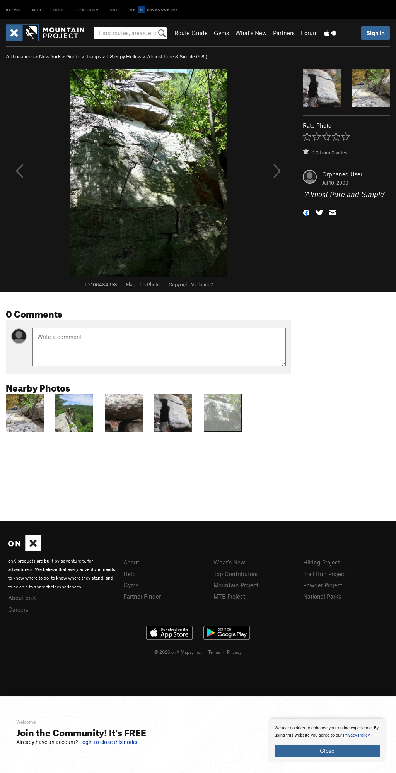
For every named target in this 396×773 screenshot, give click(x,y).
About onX (22, 597)
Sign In (375, 32)
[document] (327, 740)
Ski (114, 9)
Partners (284, 32)
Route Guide (191, 32)
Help (129, 573)
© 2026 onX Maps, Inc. (177, 652)
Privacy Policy (356, 735)
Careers (18, 609)
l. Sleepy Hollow (124, 56)
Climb (13, 9)
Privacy (234, 652)
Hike (58, 9)
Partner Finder (142, 596)
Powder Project (322, 584)
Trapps (93, 56)
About (131, 562)
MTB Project (229, 596)
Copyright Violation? (191, 284)
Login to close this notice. (109, 742)
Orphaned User (342, 174)
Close (327, 750)
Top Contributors (235, 573)
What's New (251, 32)
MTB (37, 9)
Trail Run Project (324, 573)
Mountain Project (235, 584)
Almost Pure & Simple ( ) (177, 56)
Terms (214, 652)
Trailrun (87, 9)
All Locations (20, 56)
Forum (309, 32)
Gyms (221, 32)
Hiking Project (321, 562)
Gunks (73, 56)
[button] (306, 212)
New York (50, 56)
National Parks (322, 596)
